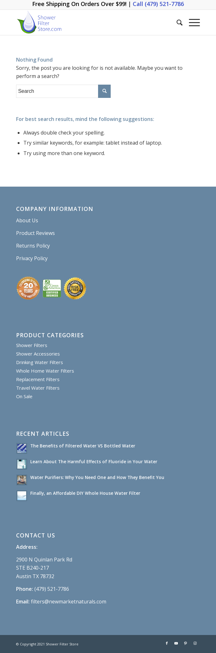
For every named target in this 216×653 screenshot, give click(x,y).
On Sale (24, 396)
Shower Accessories (38, 353)
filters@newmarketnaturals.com (68, 601)
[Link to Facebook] (167, 643)
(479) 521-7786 (51, 588)
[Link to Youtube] (176, 643)
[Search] (176, 22)
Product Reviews (35, 233)
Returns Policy (33, 245)
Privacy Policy (32, 258)
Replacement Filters (38, 379)
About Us (27, 220)
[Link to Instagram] (195, 643)
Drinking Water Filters (39, 362)
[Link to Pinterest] (185, 643)
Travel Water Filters (38, 388)
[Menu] (191, 22)
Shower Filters (31, 345)
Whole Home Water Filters (45, 371)
